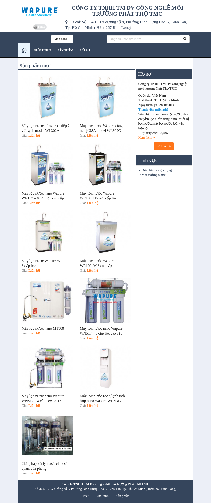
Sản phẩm (122, 496)
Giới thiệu (103, 496)
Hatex (85, 496)
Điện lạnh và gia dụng (157, 170)
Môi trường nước (154, 175)
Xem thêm (146, 137)
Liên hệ (164, 146)
